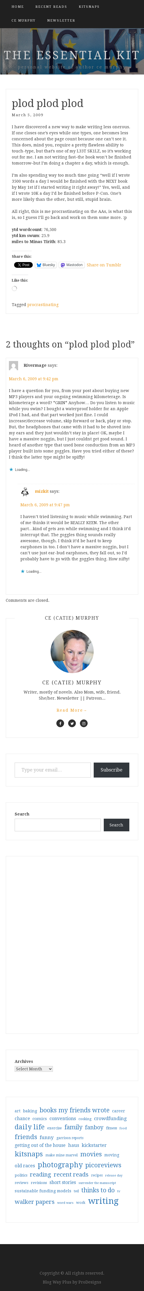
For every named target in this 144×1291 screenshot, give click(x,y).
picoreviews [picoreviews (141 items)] (103, 1165)
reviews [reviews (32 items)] (21, 1183)
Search (22, 814)
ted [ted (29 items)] (76, 1191)
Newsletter (61, 20)
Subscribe (111, 770)
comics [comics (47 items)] (39, 1118)
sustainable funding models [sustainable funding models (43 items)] (43, 1191)
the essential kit (72, 55)
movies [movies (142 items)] (91, 1154)
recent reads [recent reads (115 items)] (71, 1174)
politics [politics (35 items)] (21, 1175)
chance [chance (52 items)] (22, 1118)
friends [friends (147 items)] (26, 1137)
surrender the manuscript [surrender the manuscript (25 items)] (97, 1183)
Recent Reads (51, 7)
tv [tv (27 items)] (118, 1191)
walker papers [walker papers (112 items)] (35, 1201)
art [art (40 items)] (17, 1111)
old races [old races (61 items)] (25, 1165)
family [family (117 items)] (73, 1127)
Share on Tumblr (104, 265)
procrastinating (43, 304)
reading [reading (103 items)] (40, 1174)
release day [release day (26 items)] (113, 1175)
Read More (72, 710)
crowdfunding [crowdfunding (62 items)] (110, 1118)
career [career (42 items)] (118, 1111)
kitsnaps (89, 7)
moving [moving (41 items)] (111, 1155)
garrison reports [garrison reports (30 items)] (69, 1138)
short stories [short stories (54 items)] (62, 1182)
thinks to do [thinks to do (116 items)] (98, 1190)
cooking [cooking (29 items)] (84, 1119)
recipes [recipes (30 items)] (97, 1175)
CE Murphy (23, 20)
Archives (24, 1061)
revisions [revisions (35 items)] (39, 1183)
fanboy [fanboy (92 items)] (94, 1127)
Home (17, 7)
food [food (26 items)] (123, 1128)
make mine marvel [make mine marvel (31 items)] (61, 1155)
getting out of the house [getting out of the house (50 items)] (40, 1145)
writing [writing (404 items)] (103, 1201)
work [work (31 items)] (80, 1203)
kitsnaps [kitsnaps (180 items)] (29, 1154)
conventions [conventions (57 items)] (62, 1118)
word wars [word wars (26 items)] (65, 1203)
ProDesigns (89, 1282)
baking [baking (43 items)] (30, 1111)
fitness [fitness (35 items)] (111, 1128)
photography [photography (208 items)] (60, 1165)
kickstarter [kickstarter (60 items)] (94, 1145)
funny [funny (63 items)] (47, 1137)
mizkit (42, 491)
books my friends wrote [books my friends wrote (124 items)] (75, 1110)
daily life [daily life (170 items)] (30, 1127)
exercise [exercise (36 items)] (54, 1128)
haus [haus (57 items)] (73, 1145)
